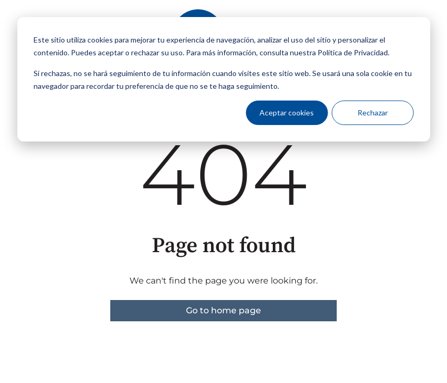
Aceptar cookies (286, 112)
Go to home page (223, 310)
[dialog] (223, 79)
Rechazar (372, 112)
